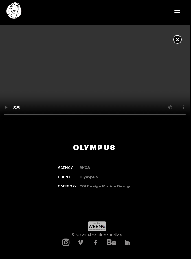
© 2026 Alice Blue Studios (97, 235)
